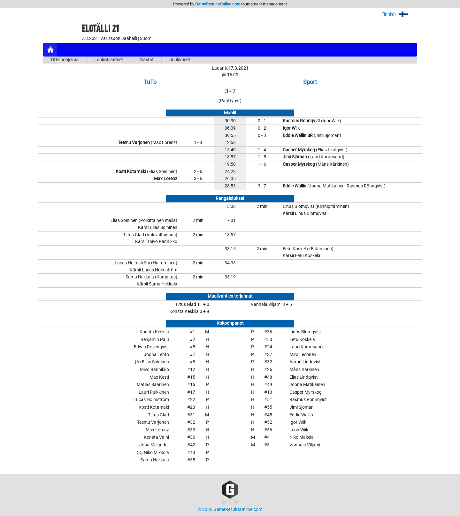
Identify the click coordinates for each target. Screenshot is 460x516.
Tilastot (146, 60)
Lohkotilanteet (108, 60)
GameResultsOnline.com (217, 4)
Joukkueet (179, 60)
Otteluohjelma (65, 60)
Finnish (399, 14)
